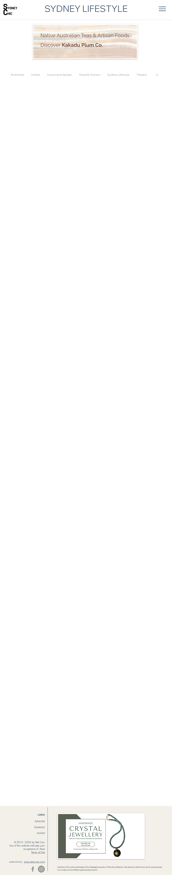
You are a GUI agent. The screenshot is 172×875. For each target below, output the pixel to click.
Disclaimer (39, 827)
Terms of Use (38, 852)
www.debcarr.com (34, 861)
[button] (157, 75)
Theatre (141, 74)
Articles (41, 832)
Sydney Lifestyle (118, 74)
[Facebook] (32, 869)
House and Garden (59, 74)
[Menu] (162, 8)
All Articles (17, 74)
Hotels (35, 74)
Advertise (40, 821)
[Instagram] (41, 869)
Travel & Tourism (89, 74)
